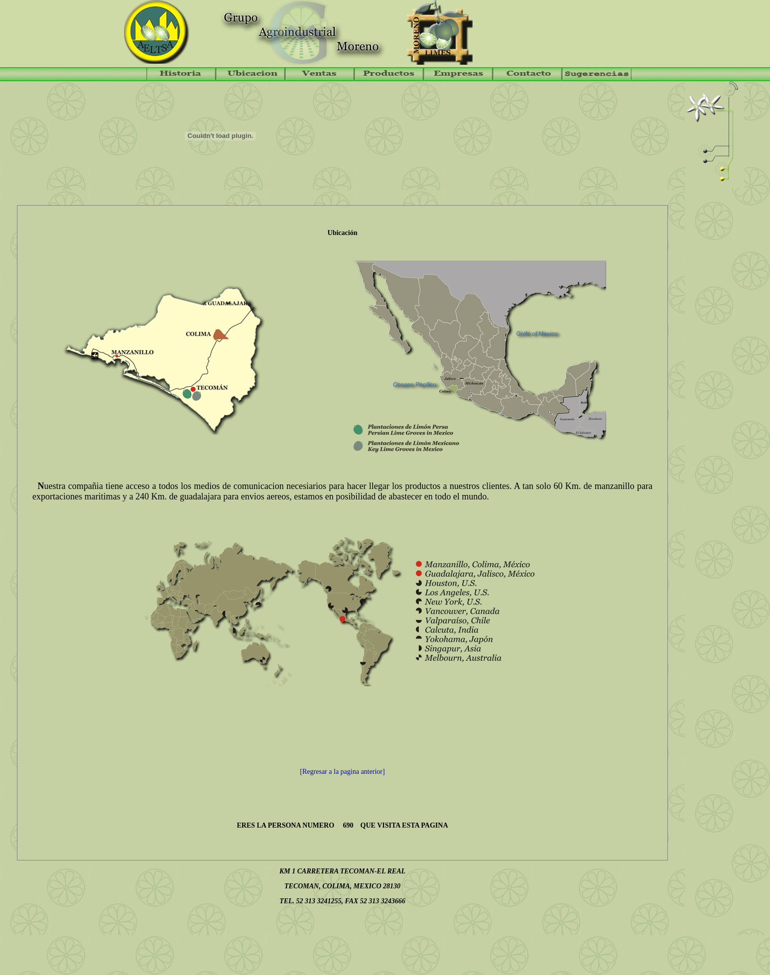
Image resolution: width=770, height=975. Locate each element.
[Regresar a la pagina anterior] (342, 771)
